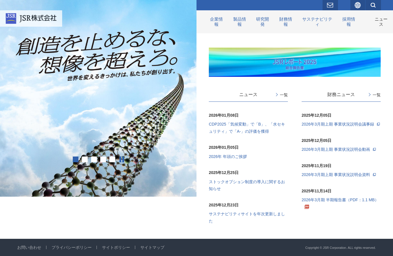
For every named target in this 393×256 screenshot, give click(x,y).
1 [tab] (75, 159)
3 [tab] (94, 159)
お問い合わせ (29, 247)
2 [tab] (85, 159)
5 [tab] (112, 159)
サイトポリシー (116, 247)
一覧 (284, 95)
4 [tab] (103, 159)
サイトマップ (152, 247)
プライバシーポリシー (72, 247)
